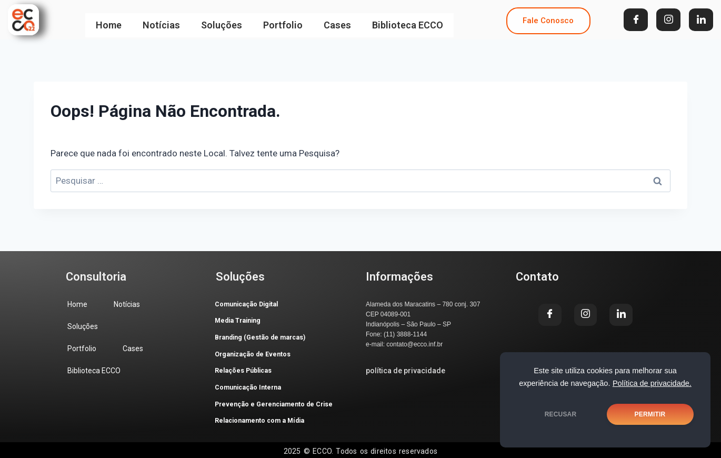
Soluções (221, 19)
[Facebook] (636, 19)
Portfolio (283, 19)
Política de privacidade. (652, 383)
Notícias (161, 19)
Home (109, 19)
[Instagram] (668, 19)
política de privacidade (405, 370)
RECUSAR (561, 414)
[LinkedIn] (701, 19)
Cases (337, 19)
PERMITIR (650, 414)
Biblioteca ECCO (407, 19)
